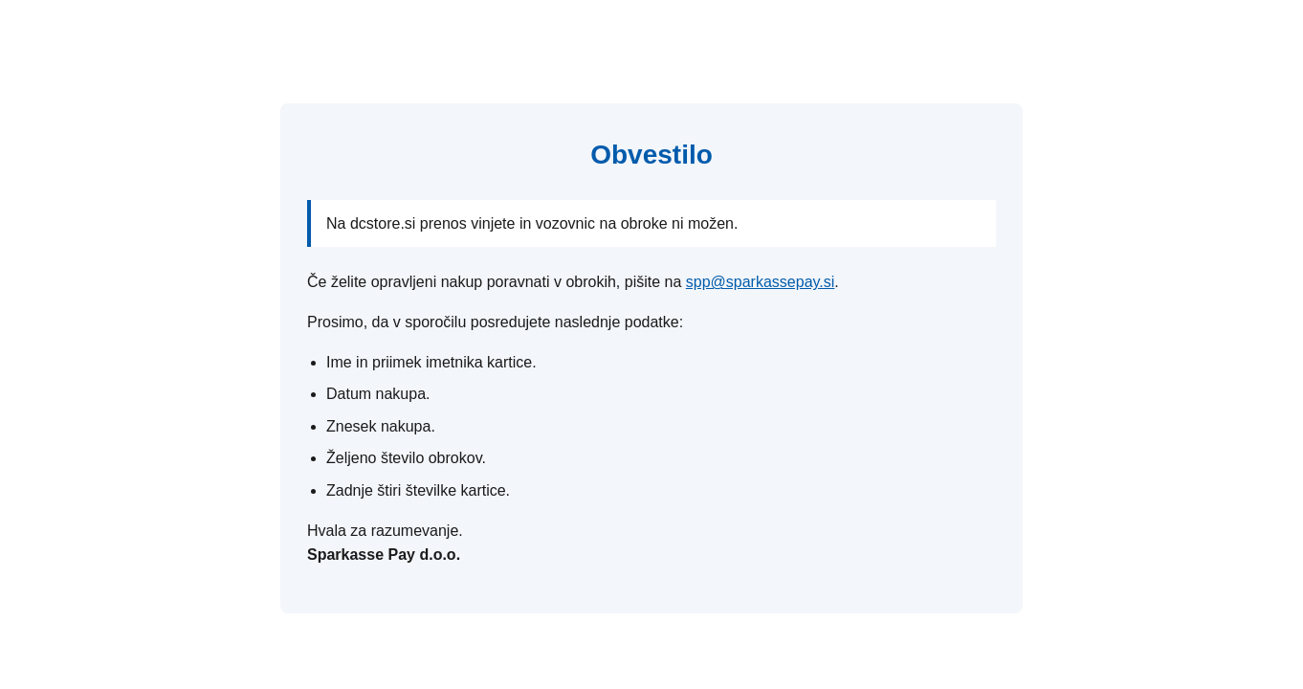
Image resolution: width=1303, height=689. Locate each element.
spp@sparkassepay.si (760, 282)
